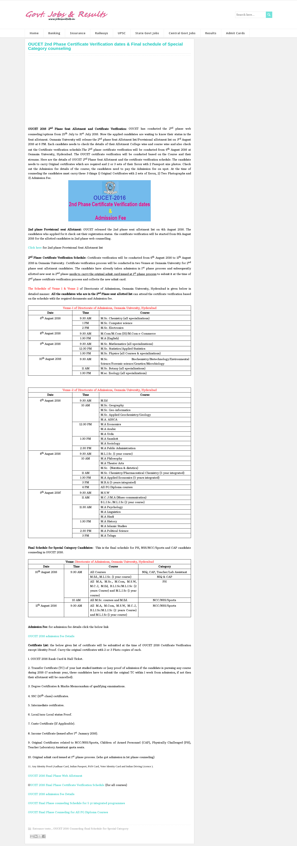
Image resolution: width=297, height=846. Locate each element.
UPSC (122, 33)
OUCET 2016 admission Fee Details (51, 636)
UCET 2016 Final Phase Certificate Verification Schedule (67, 785)
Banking (54, 33)
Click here (35, 247)
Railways (101, 33)
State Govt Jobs (147, 33)
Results (210, 33)
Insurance (77, 33)
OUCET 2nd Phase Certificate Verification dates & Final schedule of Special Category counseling (105, 46)
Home (34, 33)
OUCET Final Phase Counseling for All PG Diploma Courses (68, 812)
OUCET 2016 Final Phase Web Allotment (55, 775)
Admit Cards (235, 33)
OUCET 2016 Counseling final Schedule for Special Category (90, 828)
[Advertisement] (109, 92)
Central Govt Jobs (182, 33)
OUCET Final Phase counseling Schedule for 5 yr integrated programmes (76, 803)
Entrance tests (42, 828)
